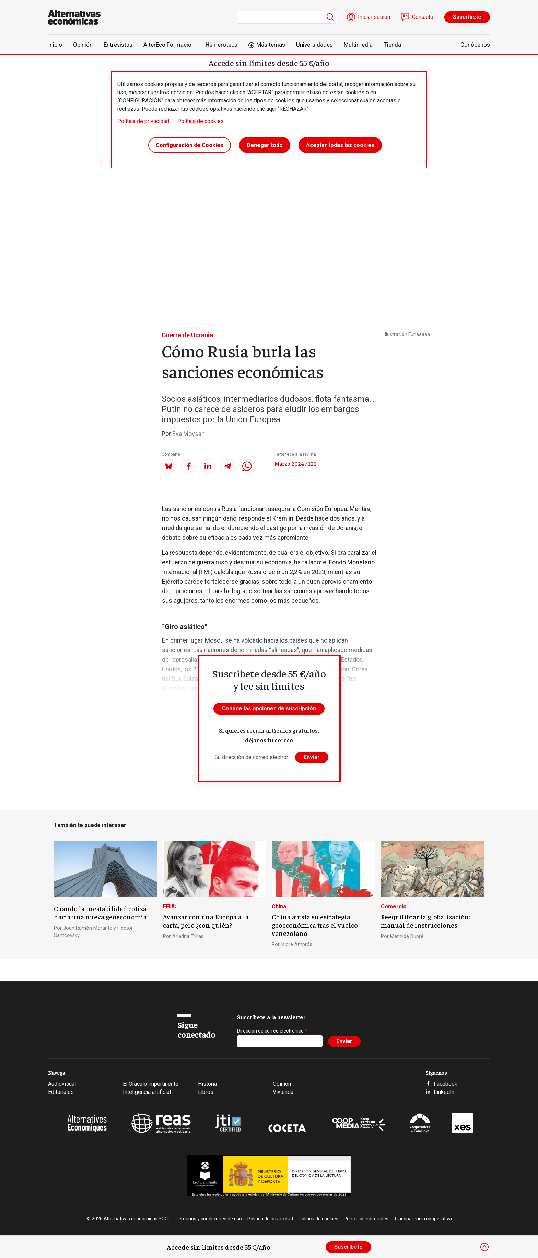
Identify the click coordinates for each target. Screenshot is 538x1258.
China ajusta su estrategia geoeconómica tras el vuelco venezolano (315, 925)
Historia (207, 1083)
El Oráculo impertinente (150, 1083)
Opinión (83, 44)
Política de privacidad (143, 121)
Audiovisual (62, 1083)
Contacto (422, 17)
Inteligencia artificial (147, 1092)
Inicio (55, 44)
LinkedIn (444, 1092)
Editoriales (61, 1092)
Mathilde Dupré (406, 936)
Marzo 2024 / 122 (295, 463)
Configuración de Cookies (189, 145)
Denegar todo (265, 145)
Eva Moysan (188, 433)
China (279, 906)
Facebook (445, 1083)
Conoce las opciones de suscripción (269, 708)
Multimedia (358, 44)
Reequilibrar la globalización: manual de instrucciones (425, 921)
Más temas (270, 44)
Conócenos (475, 44)
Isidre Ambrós (296, 945)
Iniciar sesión (374, 17)
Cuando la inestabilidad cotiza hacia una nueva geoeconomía (100, 912)
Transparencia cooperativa (423, 1218)
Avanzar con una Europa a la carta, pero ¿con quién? (206, 921)
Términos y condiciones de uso (209, 1218)
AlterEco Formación (169, 44)
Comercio (394, 906)
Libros (205, 1092)
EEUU (170, 906)
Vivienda (283, 1092)
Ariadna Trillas (187, 936)
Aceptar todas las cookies (340, 145)
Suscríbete (467, 17)
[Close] (484, 1247)
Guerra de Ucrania (187, 335)
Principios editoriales (366, 1218)
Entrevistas (118, 44)
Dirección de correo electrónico (270, 1031)
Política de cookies (200, 121)
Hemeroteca (221, 44)
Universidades (314, 44)
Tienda (392, 44)
